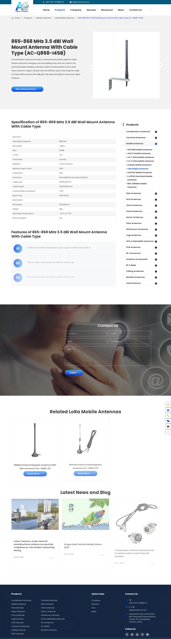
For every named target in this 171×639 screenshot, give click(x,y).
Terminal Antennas (136, 137)
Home (46, 9)
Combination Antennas (138, 131)
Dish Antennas (133, 193)
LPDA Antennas (133, 223)
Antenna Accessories (137, 259)
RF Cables (131, 265)
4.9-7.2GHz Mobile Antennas (140, 157)
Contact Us (135, 9)
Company (75, 9)
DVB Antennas (133, 283)
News (121, 9)
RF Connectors (133, 253)
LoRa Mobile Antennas (64, 18)
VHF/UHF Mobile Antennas (139, 172)
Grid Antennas (133, 199)
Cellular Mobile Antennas (139, 165)
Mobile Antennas (43, 18)
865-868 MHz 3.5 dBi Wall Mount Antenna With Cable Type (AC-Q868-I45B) (110, 18)
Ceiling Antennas (135, 271)
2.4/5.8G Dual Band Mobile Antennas (139, 178)
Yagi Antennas (133, 235)
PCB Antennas (133, 247)
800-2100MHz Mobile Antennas (137, 185)
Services (91, 9)
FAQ (93, 608)
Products (60, 9)
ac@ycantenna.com (81, 2)
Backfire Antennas (135, 277)
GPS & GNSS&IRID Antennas (140, 241)
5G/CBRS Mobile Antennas (139, 149)
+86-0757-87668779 (54, 2)
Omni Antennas (134, 205)
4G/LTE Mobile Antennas (139, 153)
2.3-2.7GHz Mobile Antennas (140, 161)
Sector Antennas (134, 217)
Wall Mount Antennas (137, 229)
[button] (92, 67)
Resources (107, 9)
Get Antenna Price (27, 89)
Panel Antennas (134, 211)
